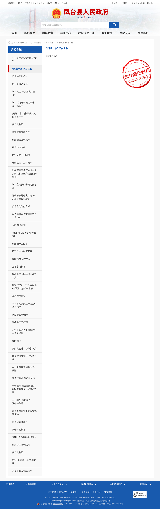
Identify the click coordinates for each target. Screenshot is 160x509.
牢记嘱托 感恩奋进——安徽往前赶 (23, 402)
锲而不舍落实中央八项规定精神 (24, 413)
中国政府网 (10, 3)
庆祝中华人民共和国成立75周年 (24, 276)
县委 (34, 3)
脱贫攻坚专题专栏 (21, 132)
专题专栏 (39, 42)
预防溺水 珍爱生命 (21, 259)
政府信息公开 (86, 33)
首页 (14, 33)
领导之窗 (47, 33)
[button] (114, 3)
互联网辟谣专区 (20, 225)
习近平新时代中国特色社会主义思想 (24, 332)
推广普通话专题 (20, 84)
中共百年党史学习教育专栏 (24, 59)
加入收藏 (141, 3)
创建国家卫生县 (20, 243)
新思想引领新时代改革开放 (24, 358)
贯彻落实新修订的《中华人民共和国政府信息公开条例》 (24, 173)
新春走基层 (17, 124)
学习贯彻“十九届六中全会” (23, 93)
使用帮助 (86, 492)
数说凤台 (143, 33)
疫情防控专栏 (18, 147)
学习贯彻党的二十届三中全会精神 (24, 305)
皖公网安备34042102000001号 (50, 504)
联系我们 (74, 492)
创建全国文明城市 (21, 445)
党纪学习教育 (18, 266)
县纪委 (64, 3)
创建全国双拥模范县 (22, 471)
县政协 (57, 3)
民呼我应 (16, 341)
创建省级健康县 (20, 422)
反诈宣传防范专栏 (21, 206)
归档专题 (49, 42)
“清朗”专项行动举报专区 (24, 437)
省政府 (19, 3)
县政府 (49, 3)
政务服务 (107, 33)
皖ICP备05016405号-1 (74, 504)
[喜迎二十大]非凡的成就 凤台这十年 (25, 115)
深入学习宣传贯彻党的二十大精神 (24, 216)
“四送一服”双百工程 (64, 42)
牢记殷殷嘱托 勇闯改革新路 (23, 369)
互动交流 (125, 33)
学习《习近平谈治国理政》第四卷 (23, 104)
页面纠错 (97, 492)
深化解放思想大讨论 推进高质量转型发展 (23, 197)
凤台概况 (29, 33)
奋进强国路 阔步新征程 (23, 378)
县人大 (41, 3)
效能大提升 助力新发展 (24, 348)
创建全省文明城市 (21, 140)
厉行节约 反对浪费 (21, 155)
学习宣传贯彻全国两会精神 (24, 186)
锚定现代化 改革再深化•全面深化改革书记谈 (24, 287)
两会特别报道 (18, 429)
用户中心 (150, 3)
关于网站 (52, 492)
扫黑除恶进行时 (20, 76)
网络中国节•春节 (20, 314)
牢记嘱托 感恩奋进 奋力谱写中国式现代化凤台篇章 (24, 389)
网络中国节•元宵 (20, 322)
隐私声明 (63, 492)
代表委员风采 (18, 296)
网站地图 (108, 492)
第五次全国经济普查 (22, 251)
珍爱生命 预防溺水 (22, 162)
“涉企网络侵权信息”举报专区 (24, 234)
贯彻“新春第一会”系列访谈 (24, 462)
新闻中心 (65, 33)
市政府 (27, 3)
